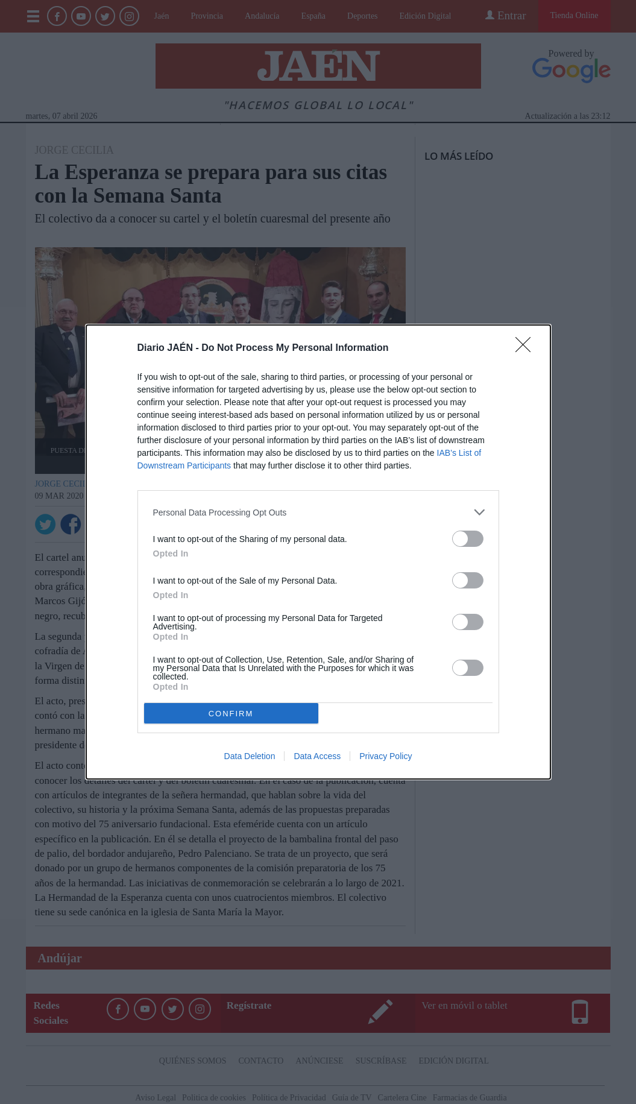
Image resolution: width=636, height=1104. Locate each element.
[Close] (526, 348)
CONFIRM (231, 713)
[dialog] (318, 552)
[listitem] (318, 512)
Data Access (317, 756)
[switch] (467, 539)
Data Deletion (249, 756)
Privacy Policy (385, 756)
